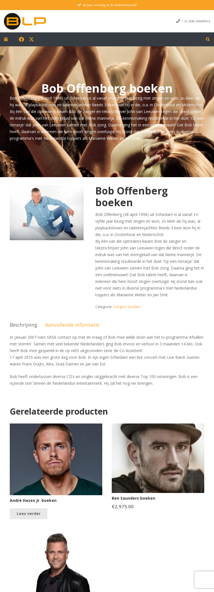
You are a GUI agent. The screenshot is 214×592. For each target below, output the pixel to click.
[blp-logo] (25, 21)
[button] (6, 39)
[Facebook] (21, 39)
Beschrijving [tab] (23, 324)
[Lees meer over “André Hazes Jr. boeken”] (28, 513)
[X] (31, 39)
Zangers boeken (127, 306)
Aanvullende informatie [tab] (72, 324)
